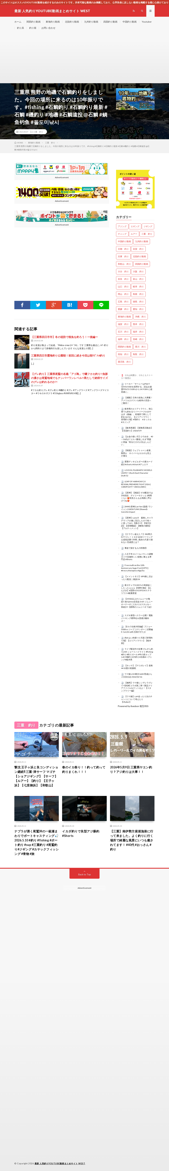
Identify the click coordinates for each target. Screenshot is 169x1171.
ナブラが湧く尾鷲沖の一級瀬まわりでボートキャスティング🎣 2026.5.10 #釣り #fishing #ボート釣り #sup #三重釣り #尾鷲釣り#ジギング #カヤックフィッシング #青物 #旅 (36, 842)
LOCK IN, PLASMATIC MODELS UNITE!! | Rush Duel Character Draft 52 (136, 473)
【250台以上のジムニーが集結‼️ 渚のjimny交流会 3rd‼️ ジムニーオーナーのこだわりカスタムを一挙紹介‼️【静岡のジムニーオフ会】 (137, 603)
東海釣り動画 (53, 21)
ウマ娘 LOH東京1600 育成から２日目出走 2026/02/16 (136, 675)
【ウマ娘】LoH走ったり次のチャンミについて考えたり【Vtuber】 (136, 699)
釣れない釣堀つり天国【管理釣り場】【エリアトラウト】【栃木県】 (137, 640)
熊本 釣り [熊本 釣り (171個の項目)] (138, 324)
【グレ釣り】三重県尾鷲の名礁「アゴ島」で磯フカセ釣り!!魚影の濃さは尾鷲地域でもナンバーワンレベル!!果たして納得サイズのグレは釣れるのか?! (69, 377)
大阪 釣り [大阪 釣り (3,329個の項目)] (138, 271)
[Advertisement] (84, 58)
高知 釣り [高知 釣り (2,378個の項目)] (123, 354)
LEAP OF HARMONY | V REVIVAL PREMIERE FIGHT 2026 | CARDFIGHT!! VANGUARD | (136, 484)
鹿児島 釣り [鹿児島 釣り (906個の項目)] (124, 361)
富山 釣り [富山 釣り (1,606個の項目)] (138, 279)
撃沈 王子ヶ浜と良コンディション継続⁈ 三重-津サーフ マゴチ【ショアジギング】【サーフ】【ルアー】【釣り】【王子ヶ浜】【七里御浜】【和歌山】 (36, 776)
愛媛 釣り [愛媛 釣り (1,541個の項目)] (123, 309)
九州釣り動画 (91, 21)
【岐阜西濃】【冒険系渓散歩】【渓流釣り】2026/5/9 (137, 429)
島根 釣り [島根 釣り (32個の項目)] (138, 294)
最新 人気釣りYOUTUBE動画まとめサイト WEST (60, 1163)
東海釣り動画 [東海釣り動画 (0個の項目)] (124, 316)
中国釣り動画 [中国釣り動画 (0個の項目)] (124, 241)
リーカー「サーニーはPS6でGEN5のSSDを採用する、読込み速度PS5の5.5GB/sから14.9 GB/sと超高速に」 (136, 388)
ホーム (17, 21)
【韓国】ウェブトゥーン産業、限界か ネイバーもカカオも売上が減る (137, 453)
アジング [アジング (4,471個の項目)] (122, 226)
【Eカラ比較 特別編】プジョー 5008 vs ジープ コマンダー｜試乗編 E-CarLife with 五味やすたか (137, 629)
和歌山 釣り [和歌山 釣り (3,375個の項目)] (124, 264)
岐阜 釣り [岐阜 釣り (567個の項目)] (138, 286)
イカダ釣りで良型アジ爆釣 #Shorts (80, 833)
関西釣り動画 (34, 21)
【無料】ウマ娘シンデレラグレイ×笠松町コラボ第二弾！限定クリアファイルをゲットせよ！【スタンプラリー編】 (137, 686)
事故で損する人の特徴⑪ (136, 548)
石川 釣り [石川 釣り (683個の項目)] (123, 331)
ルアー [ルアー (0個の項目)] (134, 233)
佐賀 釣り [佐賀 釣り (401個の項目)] (138, 249)
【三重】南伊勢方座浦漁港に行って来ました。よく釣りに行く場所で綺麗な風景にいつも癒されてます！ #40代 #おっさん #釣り (131, 840)
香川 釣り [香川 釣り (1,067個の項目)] (140, 346)
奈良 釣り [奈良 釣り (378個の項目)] (123, 279)
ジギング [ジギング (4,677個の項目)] (148, 226)
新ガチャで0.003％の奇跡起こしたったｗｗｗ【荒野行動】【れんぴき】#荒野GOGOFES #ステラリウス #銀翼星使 (136, 589)
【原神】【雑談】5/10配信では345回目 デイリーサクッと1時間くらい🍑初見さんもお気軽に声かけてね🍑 (137, 496)
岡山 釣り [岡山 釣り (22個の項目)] (123, 294)
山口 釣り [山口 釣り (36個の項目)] (123, 286)
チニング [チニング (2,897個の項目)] (122, 233)
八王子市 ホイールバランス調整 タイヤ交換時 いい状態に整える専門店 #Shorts (137, 557)
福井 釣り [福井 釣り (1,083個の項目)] (138, 331)
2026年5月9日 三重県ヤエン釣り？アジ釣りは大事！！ (131, 769)
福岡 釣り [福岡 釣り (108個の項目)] (123, 339)
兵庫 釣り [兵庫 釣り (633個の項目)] (123, 256)
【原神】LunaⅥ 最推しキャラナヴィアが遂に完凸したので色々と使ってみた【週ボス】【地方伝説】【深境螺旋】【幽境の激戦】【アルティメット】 (137, 523)
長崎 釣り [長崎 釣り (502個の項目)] (138, 339)
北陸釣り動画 (72, 21)
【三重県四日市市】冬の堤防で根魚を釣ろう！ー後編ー (64, 336)
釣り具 (20, 27)
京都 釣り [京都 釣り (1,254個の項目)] (123, 249)
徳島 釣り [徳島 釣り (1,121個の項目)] (138, 301)
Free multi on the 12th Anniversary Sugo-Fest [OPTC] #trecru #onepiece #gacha (134, 568)
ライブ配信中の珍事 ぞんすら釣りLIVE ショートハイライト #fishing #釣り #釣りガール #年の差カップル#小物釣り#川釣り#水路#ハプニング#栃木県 (137, 654)
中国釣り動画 (130, 21)
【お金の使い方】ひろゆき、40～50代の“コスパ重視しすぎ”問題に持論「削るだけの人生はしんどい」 (137, 440)
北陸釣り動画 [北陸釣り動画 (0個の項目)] (139, 256)
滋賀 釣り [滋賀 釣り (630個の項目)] (123, 324)
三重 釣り (38, 132)
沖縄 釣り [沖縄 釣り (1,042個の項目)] (140, 316)
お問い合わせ (48, 27)
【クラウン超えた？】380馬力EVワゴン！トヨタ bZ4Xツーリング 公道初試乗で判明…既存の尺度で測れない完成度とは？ (137, 538)
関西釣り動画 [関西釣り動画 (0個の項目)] (124, 346)
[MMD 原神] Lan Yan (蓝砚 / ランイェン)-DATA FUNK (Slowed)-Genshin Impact (137, 509)
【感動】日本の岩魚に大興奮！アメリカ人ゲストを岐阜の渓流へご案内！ (137, 400)
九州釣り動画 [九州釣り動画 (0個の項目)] (141, 241)
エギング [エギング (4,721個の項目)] (135, 226)
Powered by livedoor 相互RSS (133, 706)
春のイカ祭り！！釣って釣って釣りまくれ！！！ (83, 769)
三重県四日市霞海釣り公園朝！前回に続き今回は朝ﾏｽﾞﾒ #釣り (68, 355)
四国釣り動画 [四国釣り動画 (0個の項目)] (141, 264)
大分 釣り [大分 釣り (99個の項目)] (123, 271)
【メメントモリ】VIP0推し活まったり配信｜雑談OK (137, 577)
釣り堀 (32, 27)
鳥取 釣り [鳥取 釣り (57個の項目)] (138, 354)
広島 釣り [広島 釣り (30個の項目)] (123, 301)
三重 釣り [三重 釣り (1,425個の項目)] (146, 233)
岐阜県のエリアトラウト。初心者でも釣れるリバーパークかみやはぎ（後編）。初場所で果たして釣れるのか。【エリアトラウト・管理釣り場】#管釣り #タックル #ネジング (137, 415)
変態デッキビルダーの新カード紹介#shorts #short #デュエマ (137, 463)
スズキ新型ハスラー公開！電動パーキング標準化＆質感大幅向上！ (137, 618)
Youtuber (147, 21)
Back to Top (84, 874)
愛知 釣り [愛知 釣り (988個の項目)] (138, 309)
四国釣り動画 (110, 21)
